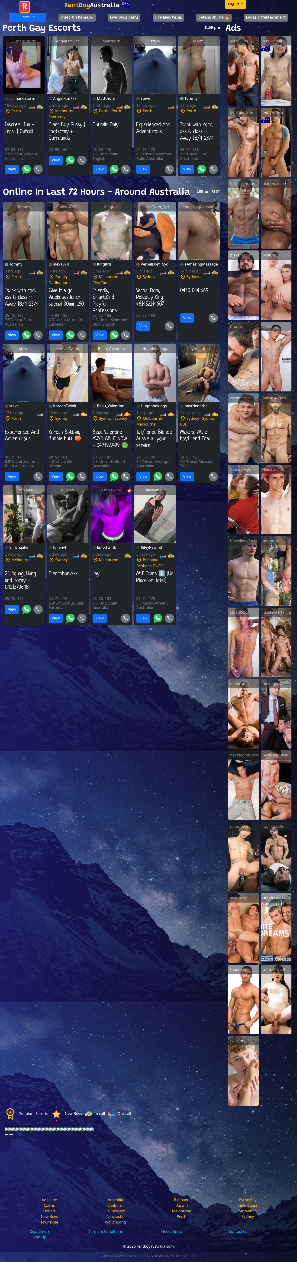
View (12, 169)
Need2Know (171, 1231)
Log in (234, 4)
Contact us (238, 1231)
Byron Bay (247, 1199)
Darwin (181, 1205)
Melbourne (181, 1211)
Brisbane (181, 1199)
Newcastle (115, 1216)
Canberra (115, 1205)
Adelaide (49, 1199)
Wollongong (115, 1222)
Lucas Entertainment (266, 17)
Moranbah (248, 1211)
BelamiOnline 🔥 (213, 17)
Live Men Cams (168, 17)
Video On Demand (77, 17)
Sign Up (39, 1237)
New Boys (49, 1216)
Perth (181, 1216)
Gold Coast (247, 1205)
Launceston (115, 1211)
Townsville (49, 1222)
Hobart (49, 1211)
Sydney (248, 1216)
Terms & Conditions (106, 1231)
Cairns (49, 1205)
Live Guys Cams (124, 17)
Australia (115, 1199)
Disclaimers (39, 1231)
